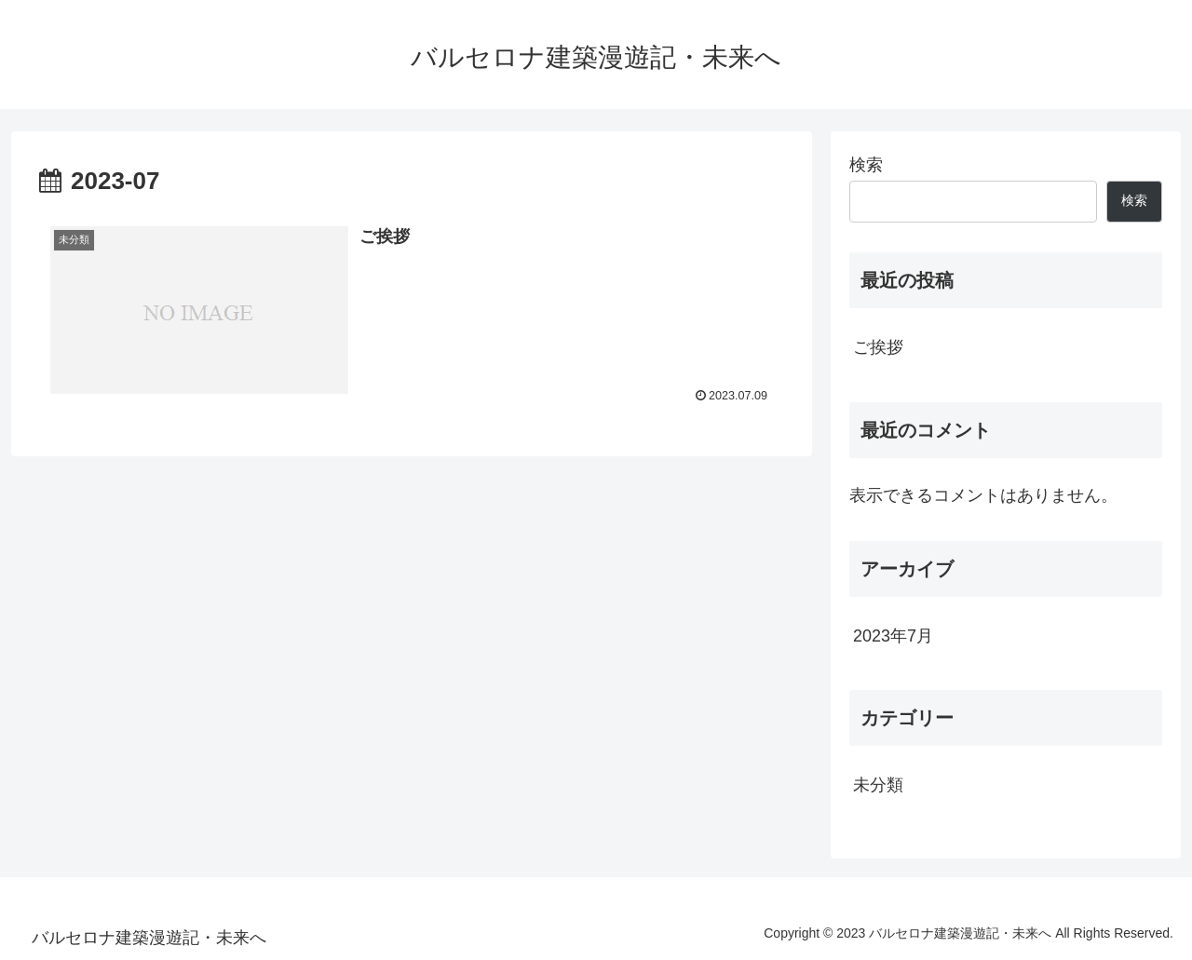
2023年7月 (893, 636)
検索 (866, 164)
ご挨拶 (878, 347)
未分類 (878, 785)
